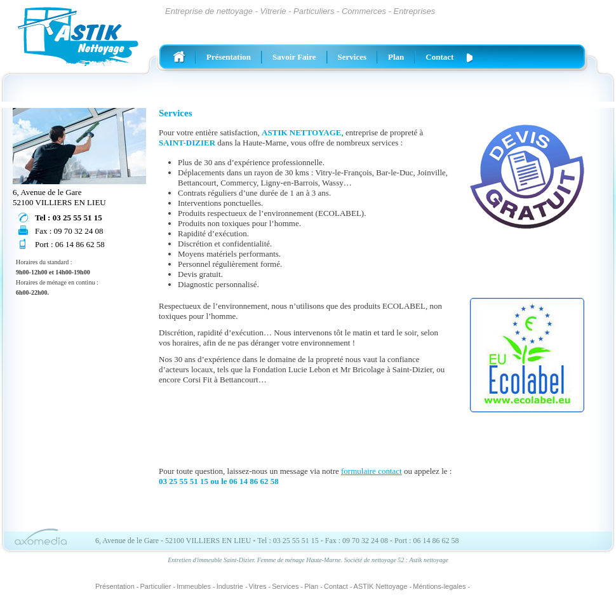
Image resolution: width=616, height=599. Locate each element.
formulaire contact (371, 471)
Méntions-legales (439, 586)
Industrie (230, 586)
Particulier (155, 586)
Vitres (258, 586)
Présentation (228, 57)
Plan (396, 57)
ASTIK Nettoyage (381, 586)
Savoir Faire (294, 57)
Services (352, 57)
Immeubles (194, 586)
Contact (439, 57)
